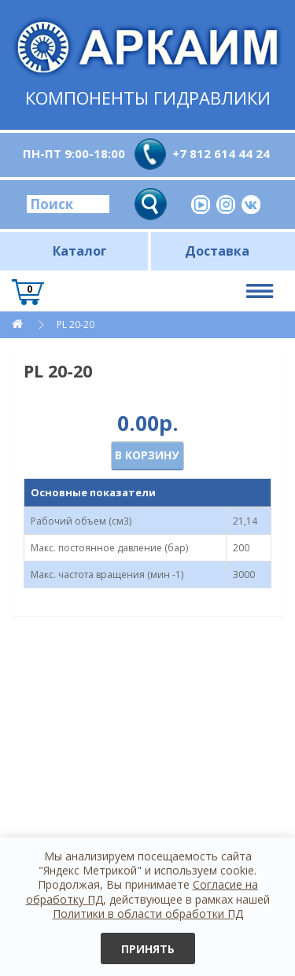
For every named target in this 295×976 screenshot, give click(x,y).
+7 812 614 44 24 (221, 153)
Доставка (217, 251)
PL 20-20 (75, 324)
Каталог (80, 251)
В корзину (147, 454)
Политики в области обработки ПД (148, 913)
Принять (148, 948)
